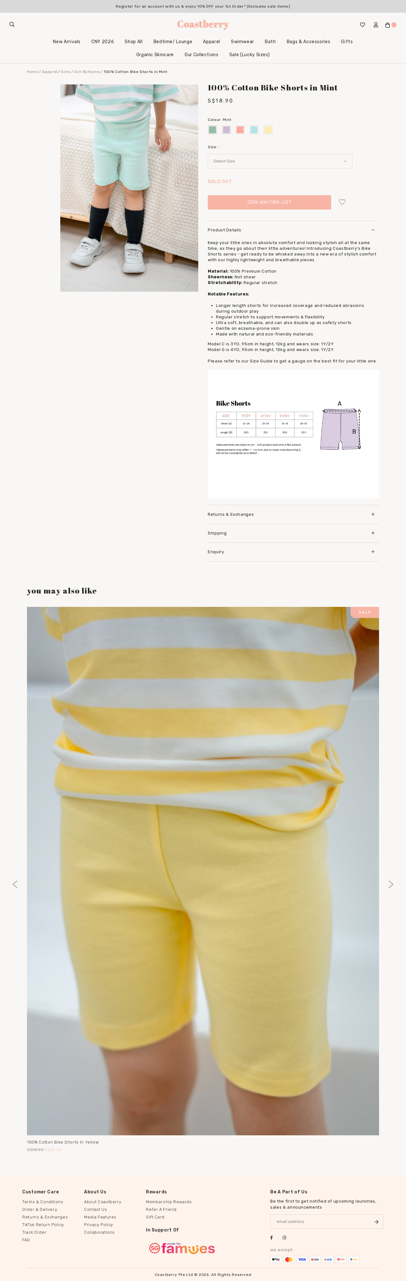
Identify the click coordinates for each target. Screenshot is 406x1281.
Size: (214, 147)
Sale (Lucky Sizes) (249, 54)
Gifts (347, 41)
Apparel (211, 41)
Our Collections (202, 54)
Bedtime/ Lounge (173, 41)
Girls (65, 72)
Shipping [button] (291, 533)
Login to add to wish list (342, 202)
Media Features (100, 1217)
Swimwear (242, 41)
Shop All (133, 41)
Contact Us (95, 1209)
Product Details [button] (291, 230)
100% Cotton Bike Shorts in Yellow (63, 1142)
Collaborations (99, 1232)
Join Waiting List (269, 202)
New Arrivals (67, 41)
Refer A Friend (161, 1209)
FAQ (26, 1240)
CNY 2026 (102, 41)
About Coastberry (102, 1201)
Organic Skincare (155, 54)
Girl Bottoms (87, 72)
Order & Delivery (39, 1209)
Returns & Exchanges (45, 1217)
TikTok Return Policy (43, 1224)
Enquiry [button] (291, 551)
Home (32, 72)
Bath (270, 41)
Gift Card (155, 1217)
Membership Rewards (169, 1201)
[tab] (293, 230)
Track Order (34, 1232)
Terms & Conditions (42, 1201)
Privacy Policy (98, 1224)
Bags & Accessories (309, 41)
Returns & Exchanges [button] (291, 514)
